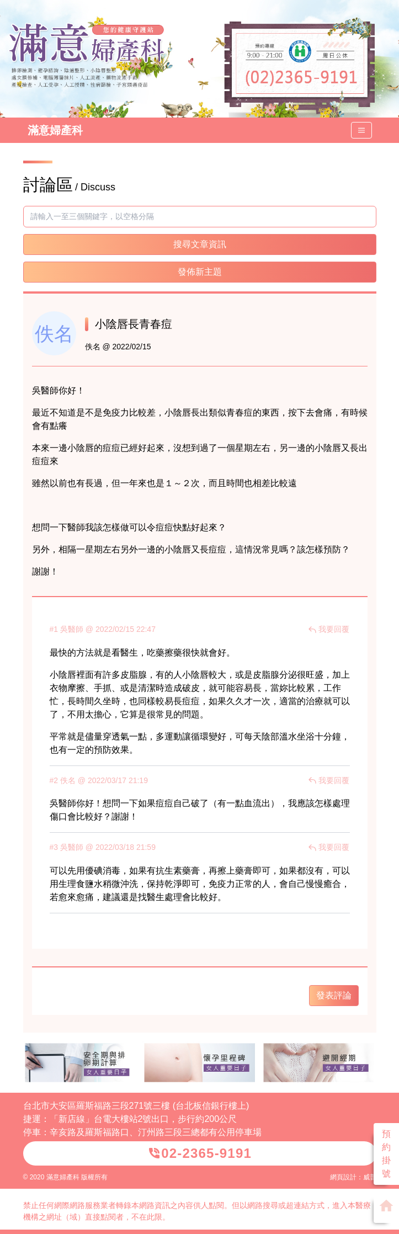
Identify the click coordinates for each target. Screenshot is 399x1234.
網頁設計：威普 (353, 1177)
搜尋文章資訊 (199, 244)
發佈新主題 (200, 271)
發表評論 (334, 995)
